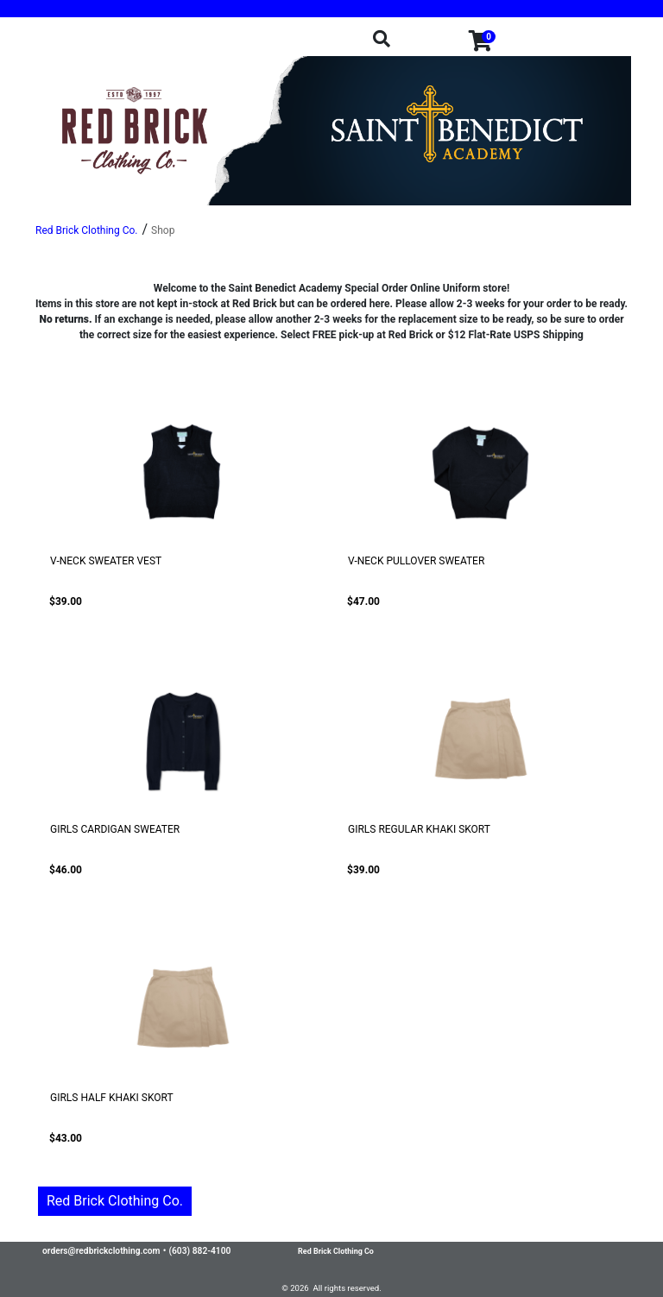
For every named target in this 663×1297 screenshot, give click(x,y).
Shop (162, 230)
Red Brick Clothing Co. (115, 1201)
